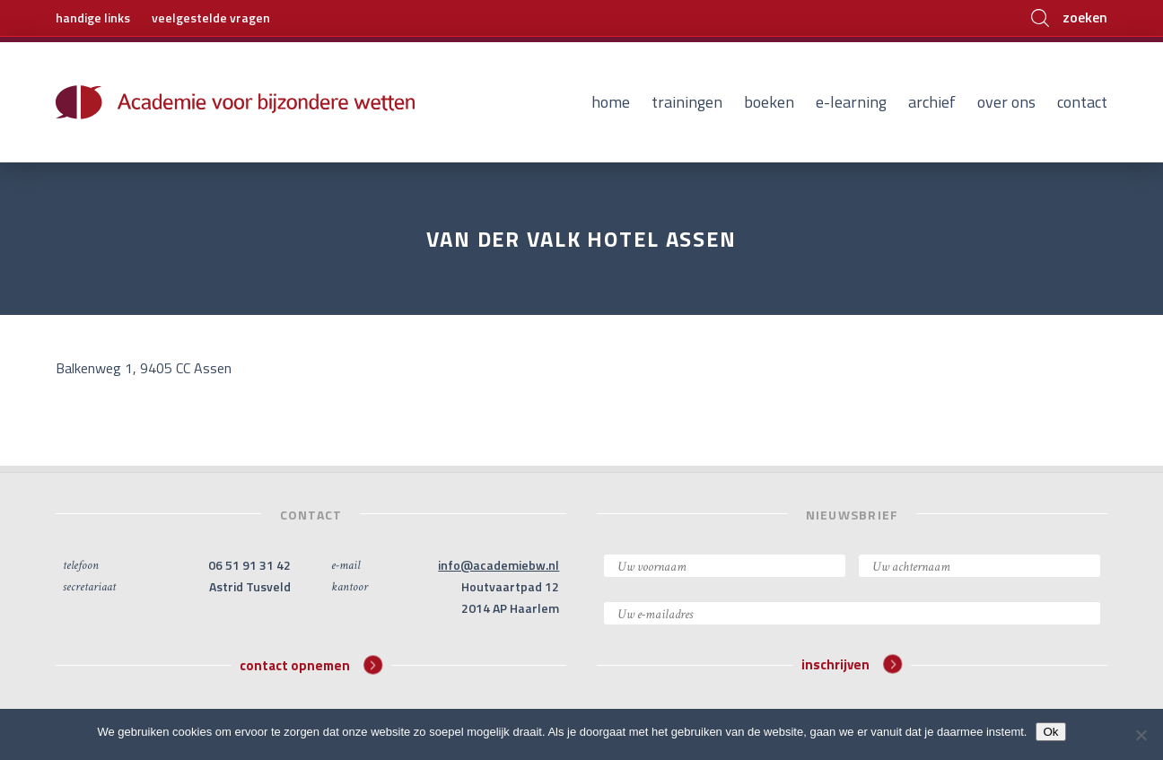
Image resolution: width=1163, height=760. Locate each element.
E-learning (851, 102)
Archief (932, 102)
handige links (93, 17)
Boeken (769, 102)
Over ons (1006, 102)
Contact (1082, 102)
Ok (1050, 731)
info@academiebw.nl (498, 564)
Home (610, 102)
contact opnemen (311, 664)
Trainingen (686, 102)
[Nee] (1141, 735)
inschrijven (851, 664)
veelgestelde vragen (211, 17)
